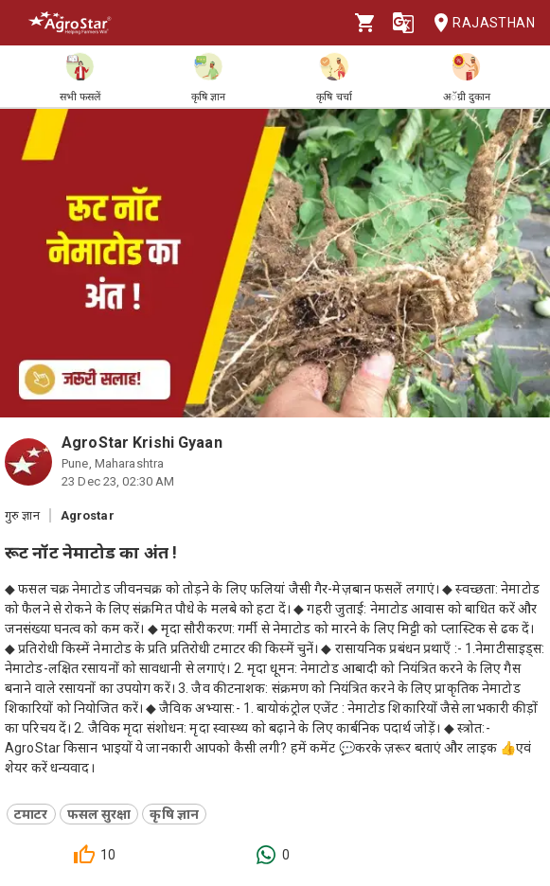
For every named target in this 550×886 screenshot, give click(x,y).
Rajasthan (478, 23)
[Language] (403, 23)
